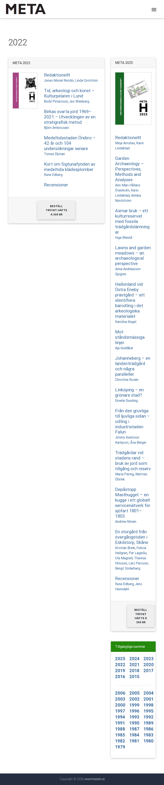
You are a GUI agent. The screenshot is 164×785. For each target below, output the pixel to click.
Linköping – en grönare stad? (129, 392)
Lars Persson (138, 563)
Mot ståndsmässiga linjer (130, 337)
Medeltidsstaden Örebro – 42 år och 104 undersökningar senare (70, 143)
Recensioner (56, 185)
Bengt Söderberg (127, 568)
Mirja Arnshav (125, 143)
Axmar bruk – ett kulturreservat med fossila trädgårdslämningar (132, 221)
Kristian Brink (125, 548)
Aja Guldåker (124, 348)
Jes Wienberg (79, 101)
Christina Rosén (126, 379)
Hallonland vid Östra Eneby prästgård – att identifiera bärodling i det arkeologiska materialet (130, 300)
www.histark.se (95, 779)
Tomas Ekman (54, 154)
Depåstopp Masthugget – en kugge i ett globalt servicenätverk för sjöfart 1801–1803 (132, 503)
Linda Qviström (86, 80)
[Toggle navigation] (154, 10)
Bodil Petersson (56, 101)
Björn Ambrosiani (56, 127)
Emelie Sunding (126, 400)
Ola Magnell (124, 558)
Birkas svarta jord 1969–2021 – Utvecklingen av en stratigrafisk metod (69, 117)
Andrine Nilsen (125, 521)
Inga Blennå (123, 237)
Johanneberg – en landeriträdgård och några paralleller (132, 366)
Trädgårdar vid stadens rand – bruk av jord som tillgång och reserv (133, 460)
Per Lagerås (137, 553)
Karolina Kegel (125, 322)
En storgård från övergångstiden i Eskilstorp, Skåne (131, 537)
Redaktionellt (57, 75)
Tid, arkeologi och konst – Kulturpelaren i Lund (69, 93)
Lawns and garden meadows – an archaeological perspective (133, 256)
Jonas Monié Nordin (58, 80)
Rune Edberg (53, 174)
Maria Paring (124, 474)
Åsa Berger (138, 442)
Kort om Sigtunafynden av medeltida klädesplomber (69, 166)
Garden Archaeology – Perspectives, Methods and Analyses (129, 169)
